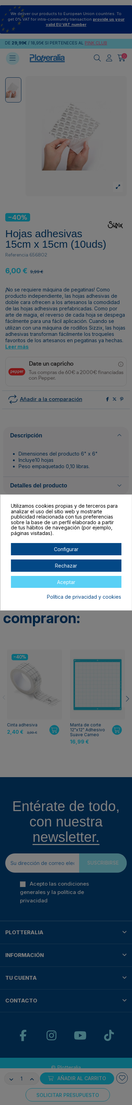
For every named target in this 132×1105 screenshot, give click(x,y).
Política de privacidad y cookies (84, 597)
